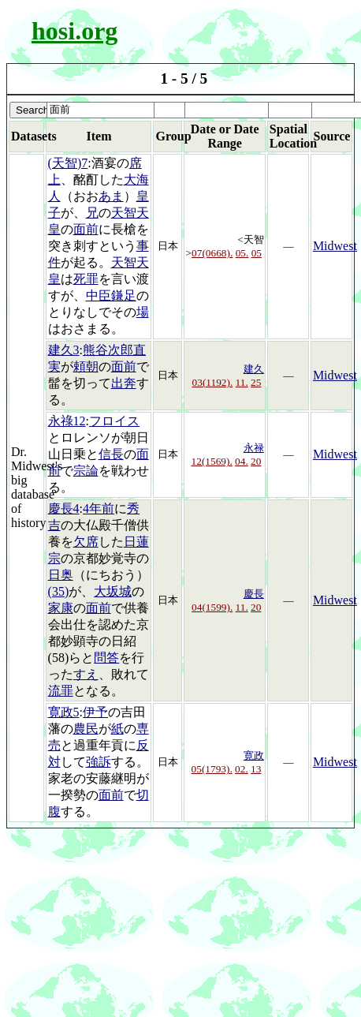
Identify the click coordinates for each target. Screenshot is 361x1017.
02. (241, 769)
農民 (86, 728)
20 (256, 461)
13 (256, 769)
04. (241, 461)
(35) (58, 591)
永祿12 (67, 421)
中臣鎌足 (111, 295)
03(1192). (212, 382)
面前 (86, 229)
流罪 (60, 690)
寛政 (254, 755)
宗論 (86, 470)
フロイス (114, 421)
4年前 (98, 508)
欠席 (86, 541)
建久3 (64, 350)
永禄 (254, 448)
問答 (106, 657)
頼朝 (86, 366)
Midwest (335, 245)
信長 (111, 454)
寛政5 (64, 712)
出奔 (123, 383)
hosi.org (74, 31)
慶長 (254, 594)
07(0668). (212, 253)
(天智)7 (68, 163)
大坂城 (113, 591)
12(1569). (212, 461)
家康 (60, 608)
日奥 (60, 574)
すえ (86, 674)
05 (256, 253)
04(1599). (212, 607)
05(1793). (212, 769)
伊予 (95, 712)
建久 (254, 369)
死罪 (86, 279)
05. (242, 253)
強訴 (98, 761)
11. (242, 382)
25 (256, 382)
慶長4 (64, 508)
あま (111, 196)
